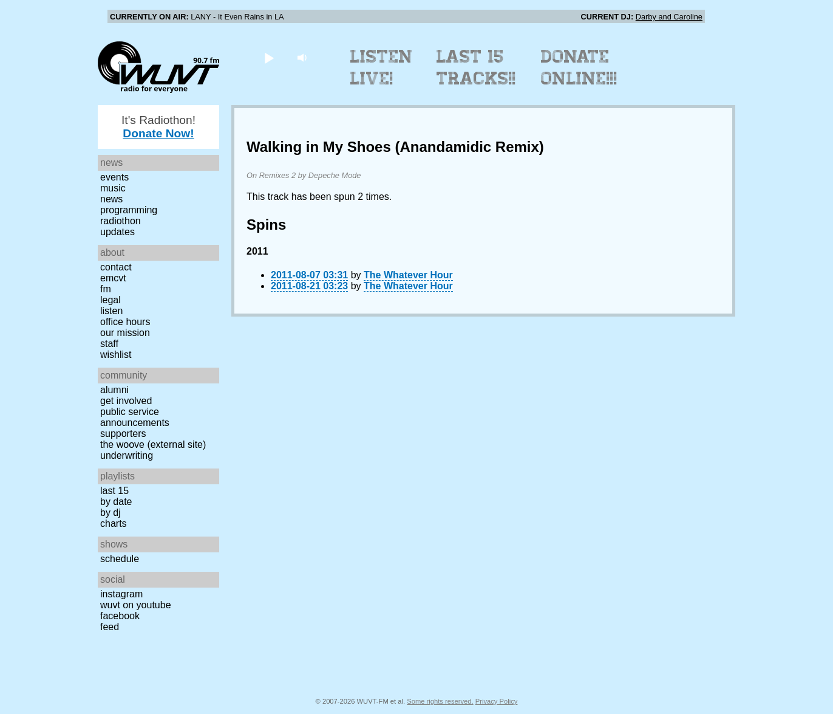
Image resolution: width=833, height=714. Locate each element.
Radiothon (120, 221)
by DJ (110, 512)
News (111, 199)
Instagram (121, 594)
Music (113, 188)
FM (105, 289)
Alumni (114, 390)
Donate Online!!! (579, 67)
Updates (117, 232)
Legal (110, 300)
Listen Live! (381, 67)
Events (114, 177)
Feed (109, 627)
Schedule (119, 559)
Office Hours (125, 322)
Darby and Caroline (669, 16)
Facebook (120, 616)
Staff (109, 343)
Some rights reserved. (440, 701)
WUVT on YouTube (135, 605)
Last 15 (114, 491)
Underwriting (126, 455)
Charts (113, 523)
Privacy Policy (496, 701)
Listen (111, 311)
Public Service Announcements (134, 417)
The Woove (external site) (153, 444)
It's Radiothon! (158, 127)
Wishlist (116, 354)
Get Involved (126, 401)
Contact (116, 267)
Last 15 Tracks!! (476, 67)
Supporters (123, 433)
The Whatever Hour (408, 275)
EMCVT (113, 278)
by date (116, 501)
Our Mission (125, 333)
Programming (128, 210)
